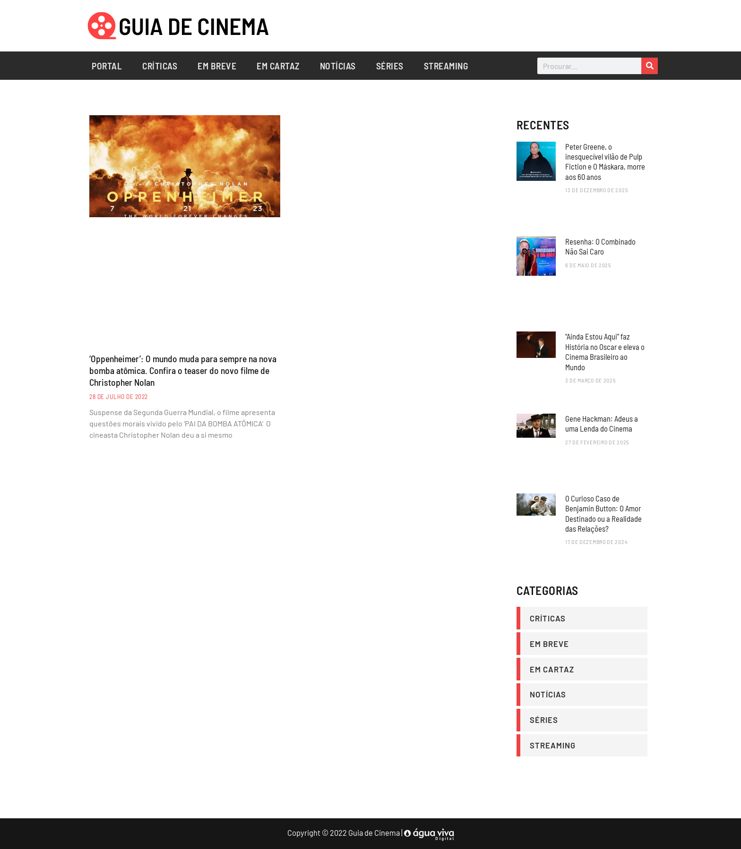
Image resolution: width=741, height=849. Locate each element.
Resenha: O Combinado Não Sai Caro (600, 246)
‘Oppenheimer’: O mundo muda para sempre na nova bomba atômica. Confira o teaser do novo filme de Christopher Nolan (184, 370)
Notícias (338, 65)
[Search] (649, 66)
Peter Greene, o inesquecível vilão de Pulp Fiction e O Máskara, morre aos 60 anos (605, 161)
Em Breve (217, 65)
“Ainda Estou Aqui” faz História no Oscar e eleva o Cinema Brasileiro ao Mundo (605, 351)
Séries (390, 65)
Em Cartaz (278, 65)
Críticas (159, 65)
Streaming (446, 65)
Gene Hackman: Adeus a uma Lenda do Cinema (601, 423)
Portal (107, 65)
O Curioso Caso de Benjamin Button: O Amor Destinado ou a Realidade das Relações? (603, 513)
